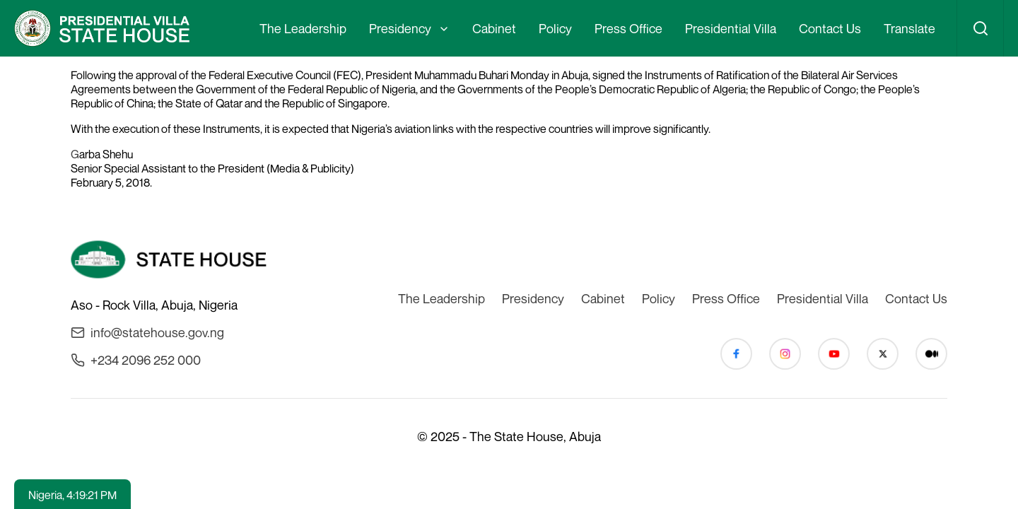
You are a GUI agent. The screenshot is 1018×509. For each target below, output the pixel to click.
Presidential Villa (730, 28)
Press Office (628, 28)
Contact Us (830, 28)
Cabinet (494, 28)
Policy (555, 28)
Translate (909, 28)
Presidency (400, 28)
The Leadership (302, 28)
